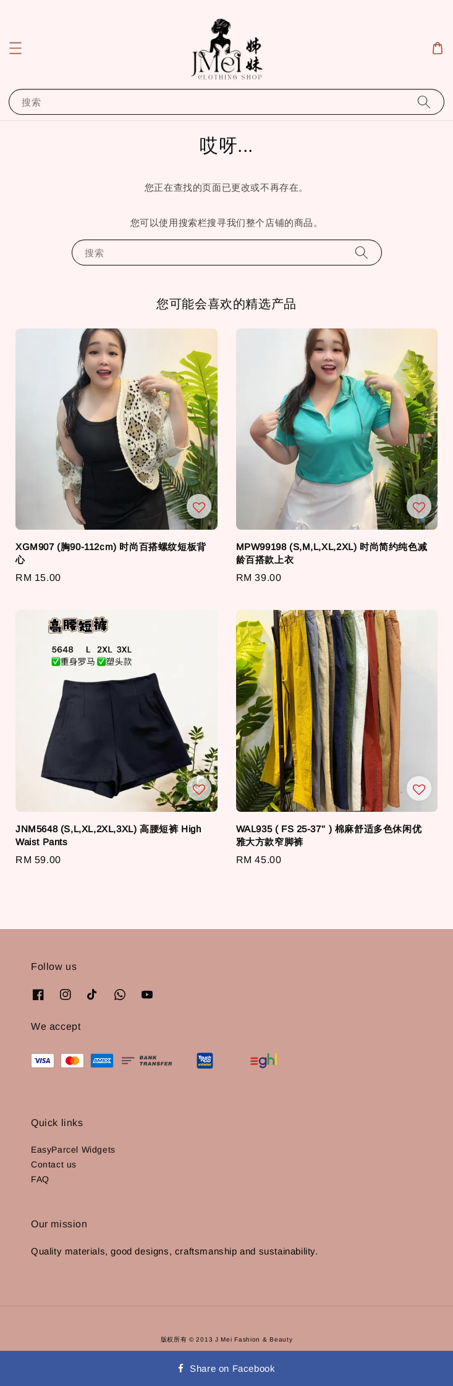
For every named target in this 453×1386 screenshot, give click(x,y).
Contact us (54, 1164)
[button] (15, 48)
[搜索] (424, 102)
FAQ (40, 1179)
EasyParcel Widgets (73, 1149)
